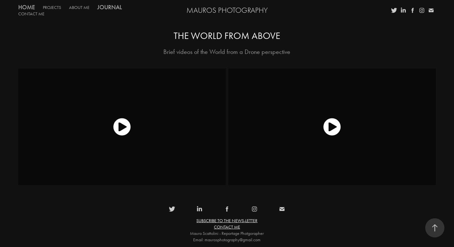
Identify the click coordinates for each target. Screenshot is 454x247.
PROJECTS (52, 7)
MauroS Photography (227, 10)
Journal (109, 7)
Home (26, 7)
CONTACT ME (31, 14)
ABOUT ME (79, 7)
